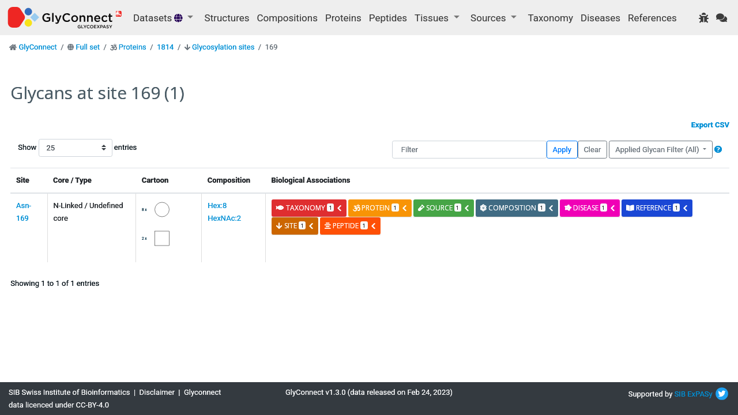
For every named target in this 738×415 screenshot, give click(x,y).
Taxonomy (550, 18)
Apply (562, 149)
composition (517, 208)
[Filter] (469, 150)
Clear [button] (592, 149)
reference (657, 208)
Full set (88, 47)
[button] (718, 149)
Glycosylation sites (223, 47)
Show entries (55, 148)
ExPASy (700, 394)
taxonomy (309, 208)
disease (590, 208)
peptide (350, 226)
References (652, 18)
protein (380, 208)
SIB (680, 394)
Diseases (600, 18)
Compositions (287, 18)
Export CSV (710, 124)
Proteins (343, 18)
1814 (165, 47)
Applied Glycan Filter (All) (658, 149)
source (444, 208)
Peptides (388, 18)
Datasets (159, 18)
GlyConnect (37, 47)
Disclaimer (157, 392)
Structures (227, 18)
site (295, 226)
